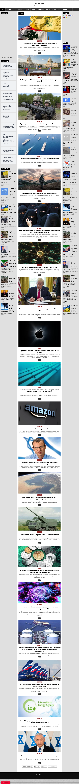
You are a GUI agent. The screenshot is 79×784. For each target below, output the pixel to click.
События (48, 9)
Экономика (9, 9)
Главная (2, 9)
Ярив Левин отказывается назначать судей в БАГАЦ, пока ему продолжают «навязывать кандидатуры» (39, 466)
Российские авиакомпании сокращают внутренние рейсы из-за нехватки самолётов (39, 687)
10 (41, 768)
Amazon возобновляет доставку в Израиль (39, 432)
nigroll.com (39, 3)
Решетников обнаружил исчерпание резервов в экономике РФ (39, 270)
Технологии (27, 9)
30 (46, 768)
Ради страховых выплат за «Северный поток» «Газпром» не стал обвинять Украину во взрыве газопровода (39, 393)
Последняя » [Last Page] (54, 768)
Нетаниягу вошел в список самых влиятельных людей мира (39, 758)
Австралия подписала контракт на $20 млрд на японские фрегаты (39, 161)
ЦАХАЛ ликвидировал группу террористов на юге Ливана (39, 196)
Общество (20, 9)
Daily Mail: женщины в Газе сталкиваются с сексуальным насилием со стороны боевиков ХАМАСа (39, 235)
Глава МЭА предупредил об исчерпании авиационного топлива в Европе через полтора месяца (39, 724)
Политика (33, 9)
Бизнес (14, 9)
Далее (39, 52)
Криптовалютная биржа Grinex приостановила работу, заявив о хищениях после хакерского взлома (39, 574)
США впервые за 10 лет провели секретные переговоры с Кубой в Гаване (39, 80)
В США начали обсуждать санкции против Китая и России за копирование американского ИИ (39, 610)
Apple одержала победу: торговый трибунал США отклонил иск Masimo (39, 354)
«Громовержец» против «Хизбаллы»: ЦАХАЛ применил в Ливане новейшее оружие (39, 537)
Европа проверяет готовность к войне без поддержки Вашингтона (39, 124)
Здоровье (65, 9)
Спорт (59, 9)
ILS (7, 57)
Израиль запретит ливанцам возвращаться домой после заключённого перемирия (39, 44)
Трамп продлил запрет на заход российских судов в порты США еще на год (39, 313)
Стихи (70, 9)
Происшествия (41, 9)
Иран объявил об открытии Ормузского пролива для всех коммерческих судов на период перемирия (39, 500)
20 (43, 768)
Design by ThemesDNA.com (39, 778)
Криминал (54, 9)
